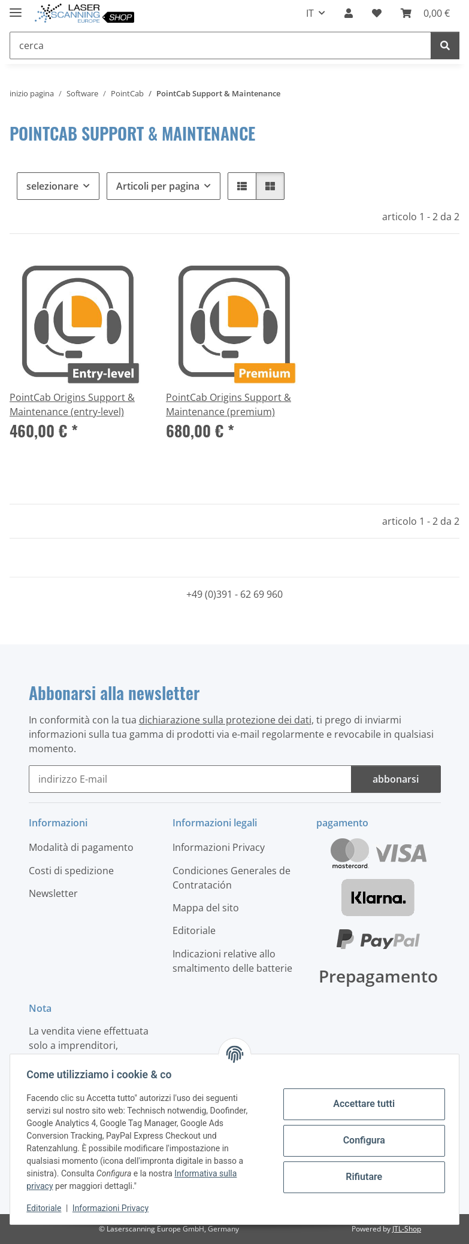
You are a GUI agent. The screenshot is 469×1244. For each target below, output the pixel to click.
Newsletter (53, 893)
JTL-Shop (406, 1229)
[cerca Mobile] (220, 45)
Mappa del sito (206, 907)
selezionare (52, 186)
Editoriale (46, 1208)
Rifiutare (361, 1176)
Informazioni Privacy (113, 1208)
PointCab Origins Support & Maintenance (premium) (228, 404)
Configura (361, 1140)
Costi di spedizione (71, 870)
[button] (348, 13)
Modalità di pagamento (81, 847)
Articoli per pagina (157, 186)
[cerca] (445, 45)
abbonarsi (396, 779)
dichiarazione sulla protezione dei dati (225, 719)
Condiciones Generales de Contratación (232, 878)
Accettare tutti (361, 1103)
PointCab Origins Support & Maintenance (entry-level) (72, 404)
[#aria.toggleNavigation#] (16, 7)
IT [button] (310, 13)
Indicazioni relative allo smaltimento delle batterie (232, 961)
